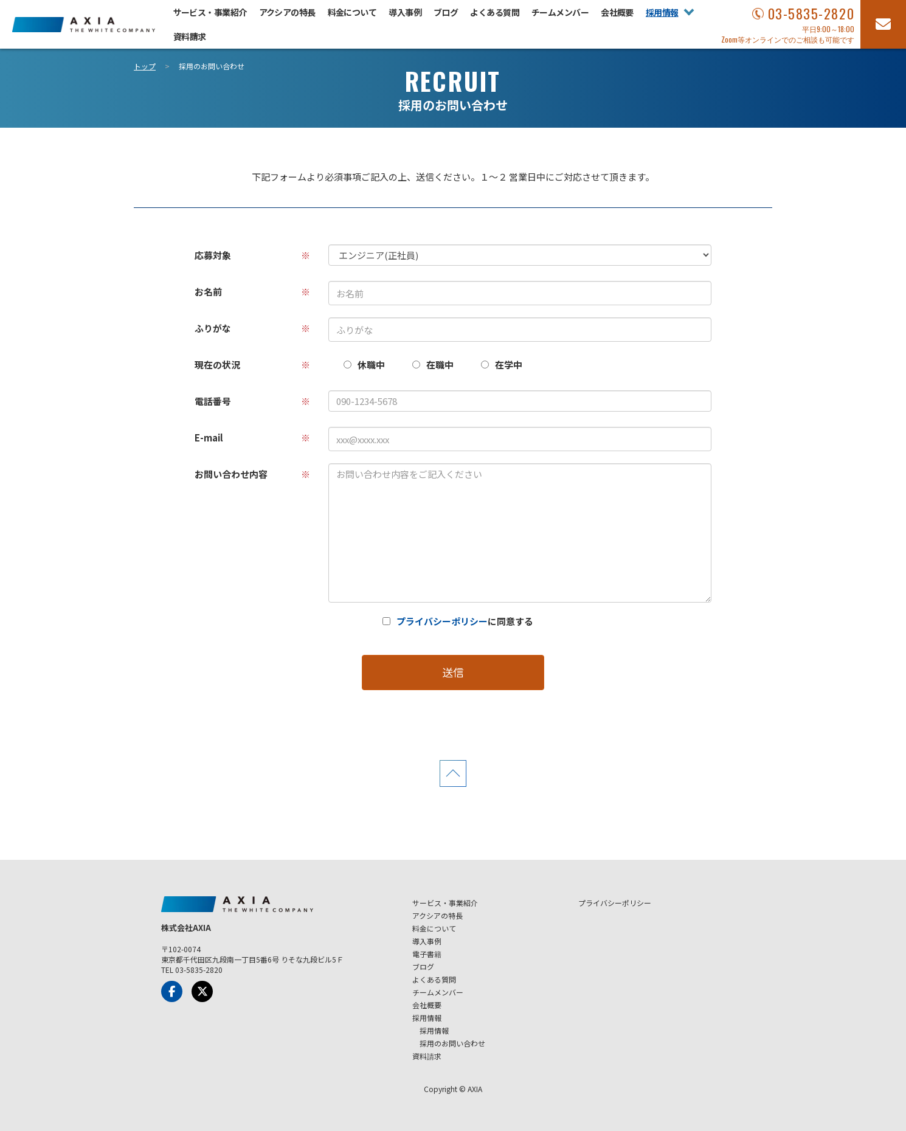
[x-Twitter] (202, 991)
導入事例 (405, 12)
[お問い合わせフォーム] (883, 24)
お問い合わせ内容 (252, 474)
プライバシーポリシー (442, 621)
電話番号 (252, 401)
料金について (352, 12)
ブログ (446, 12)
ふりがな (252, 328)
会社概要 (617, 12)
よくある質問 (494, 12)
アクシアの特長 (287, 12)
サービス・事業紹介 (210, 12)
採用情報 (662, 12)
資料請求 (189, 36)
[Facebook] (171, 991)
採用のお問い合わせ (452, 1043)
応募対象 (252, 255)
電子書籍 (426, 954)
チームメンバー (560, 12)
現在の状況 (252, 364)
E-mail (252, 437)
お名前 (252, 291)
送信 (453, 672)
